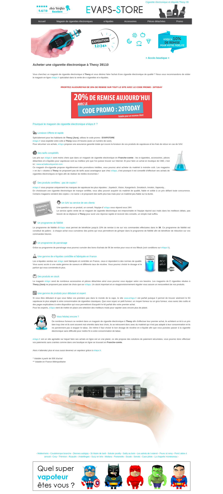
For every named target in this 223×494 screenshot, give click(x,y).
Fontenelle (119, 456)
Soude (129, 456)
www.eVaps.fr (130, 298)
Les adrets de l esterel (147, 453)
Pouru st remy (166, 453)
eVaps (61, 144)
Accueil (42, 21)
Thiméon (63, 456)
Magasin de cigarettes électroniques (75, 21)
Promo (179, 21)
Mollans (108, 456)
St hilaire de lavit (98, 453)
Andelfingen (83, 456)
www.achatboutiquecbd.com (49, 164)
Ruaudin (73, 456)
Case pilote (147, 456)
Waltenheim (42, 453)
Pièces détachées (156, 21)
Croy (54, 456)
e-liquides (108, 21)
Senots (137, 456)
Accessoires (130, 21)
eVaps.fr (55, 77)
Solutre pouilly (114, 453)
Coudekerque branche (60, 453)
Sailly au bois (129, 453)
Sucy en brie (97, 456)
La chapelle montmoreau (165, 456)
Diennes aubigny (81, 453)
